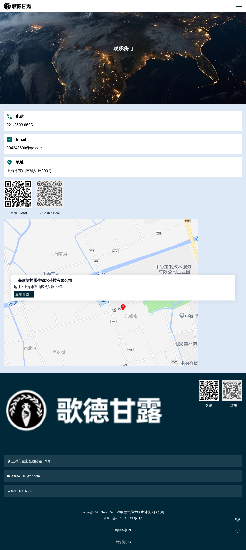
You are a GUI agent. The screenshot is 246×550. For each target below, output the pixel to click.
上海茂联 (123, 542)
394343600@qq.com (23, 476)
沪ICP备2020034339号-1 (123, 518)
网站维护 (123, 530)
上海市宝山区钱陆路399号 (29, 461)
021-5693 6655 (19, 491)
